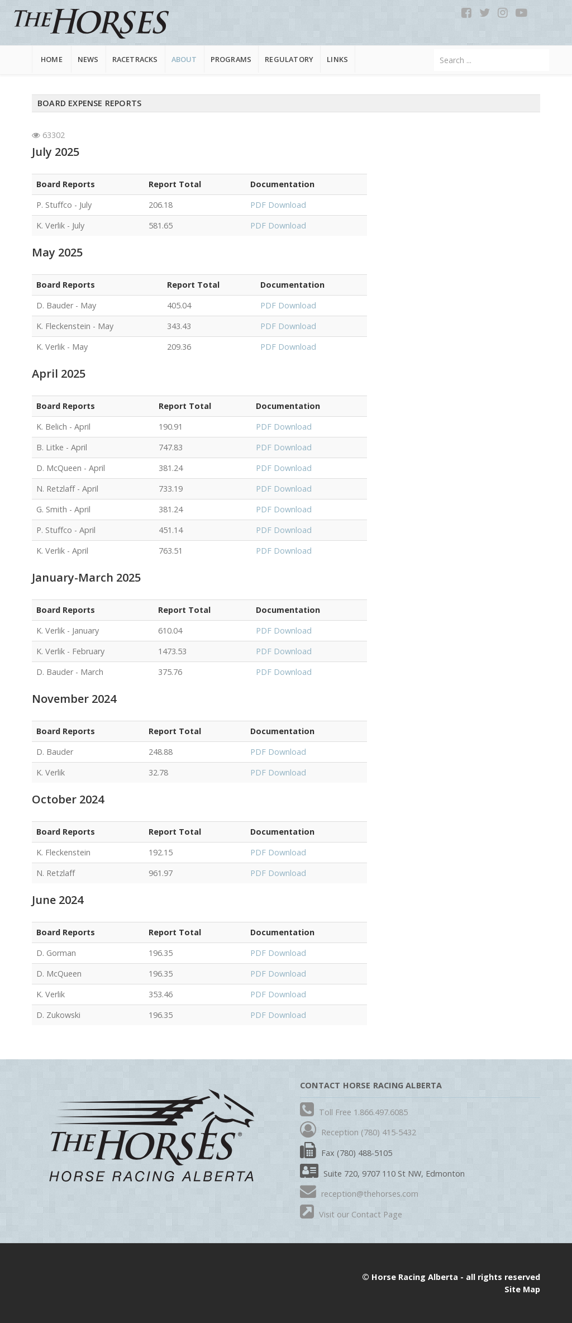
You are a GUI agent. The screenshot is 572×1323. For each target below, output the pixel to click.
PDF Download (278, 204)
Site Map (522, 1289)
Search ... (434, 49)
